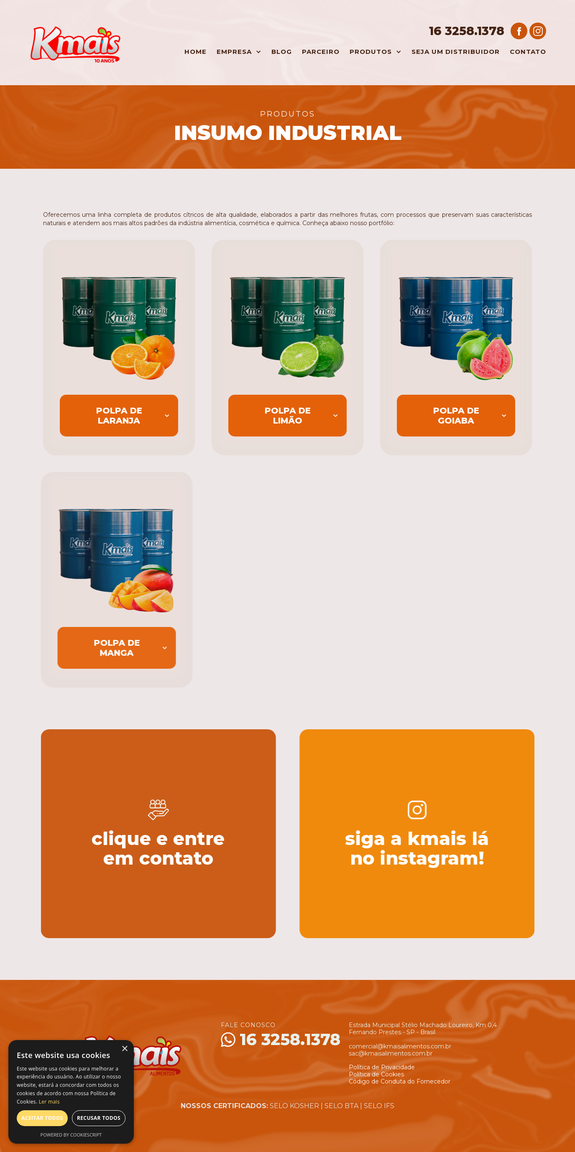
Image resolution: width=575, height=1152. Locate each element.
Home (195, 52)
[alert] (71, 1092)
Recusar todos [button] (98, 1118)
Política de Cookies (376, 1074)
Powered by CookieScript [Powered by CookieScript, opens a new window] (71, 1135)
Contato (528, 52)
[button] (236, 51)
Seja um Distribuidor (455, 52)
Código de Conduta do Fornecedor (399, 1081)
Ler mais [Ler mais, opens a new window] (49, 1101)
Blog (281, 52)
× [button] (124, 1049)
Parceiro (321, 52)
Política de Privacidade (382, 1067)
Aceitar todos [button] (42, 1118)
